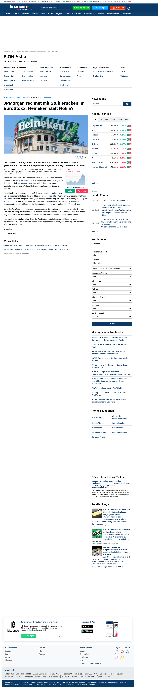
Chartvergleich (28, 76)
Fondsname (97, 232)
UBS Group (96, 139)
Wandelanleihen (119, 412)
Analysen (43, 76)
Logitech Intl (97, 125)
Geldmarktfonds (99, 421)
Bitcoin (95, 1)
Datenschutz (84, 643)
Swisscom (96, 144)
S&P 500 (88, 663)
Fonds (35, 14)
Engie (57, 180)
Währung (95, 278)
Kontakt (8, 640)
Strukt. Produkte (73, 14)
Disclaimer (84, 646)
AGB (81, 649)
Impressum (84, 640)
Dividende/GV (66, 80)
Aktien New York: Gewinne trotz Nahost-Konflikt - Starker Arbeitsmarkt (109, 341)
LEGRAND (28, 183)
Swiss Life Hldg (98, 162)
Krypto (59, 14)
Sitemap (8, 649)
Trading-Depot (99, 76)
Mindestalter (97, 270)
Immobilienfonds (119, 421)
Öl (122, 1)
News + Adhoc (46, 71)
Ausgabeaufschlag (99, 262)
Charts (69, 187)
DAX (42, 1)
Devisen (100, 14)
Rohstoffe (89, 14)
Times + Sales (9, 76)
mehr (95, 172)
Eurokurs (18, 665)
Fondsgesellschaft (99, 240)
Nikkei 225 (79, 663)
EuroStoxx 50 (49, 196)
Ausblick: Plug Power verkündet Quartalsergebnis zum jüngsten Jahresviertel (111, 361)
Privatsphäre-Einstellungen (90, 652)
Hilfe (40, 640)
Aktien (7, 14)
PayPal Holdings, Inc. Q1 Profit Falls (107, 377)
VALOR (6, 61)
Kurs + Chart (9, 71)
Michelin (42, 178)
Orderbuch (8, 85)
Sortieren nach (98, 302)
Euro (55, 1)
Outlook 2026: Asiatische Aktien (114, 189)
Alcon (94, 158)
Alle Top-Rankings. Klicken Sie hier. (107, 555)
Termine (80, 71)
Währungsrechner (87, 665)
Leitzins (107, 665)
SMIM (28, 663)
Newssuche (99, 98)
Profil (79, 76)
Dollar (110, 1)
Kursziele (43, 80)
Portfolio (124, 71)
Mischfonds (97, 406)
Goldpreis (103, 663)
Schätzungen (65, 76)
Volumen (95, 294)
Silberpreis (29, 665)
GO (127, 104)
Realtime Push (28, 80)
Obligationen (113, 14)
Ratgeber (127, 14)
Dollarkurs (9, 665)
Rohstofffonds (98, 412)
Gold (83, 1)
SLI (22, 663)
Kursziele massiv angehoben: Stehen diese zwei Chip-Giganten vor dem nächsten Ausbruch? (110, 370)
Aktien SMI (9, 663)
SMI (5, 1)
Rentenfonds (117, 416)
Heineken (59, 169)
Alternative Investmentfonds (119, 406)
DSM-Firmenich (22, 180)
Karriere (8, 643)
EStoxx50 (69, 1)
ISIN (21, 61)
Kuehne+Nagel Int (99, 167)
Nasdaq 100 (67, 663)
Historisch (8, 90)
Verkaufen (82, 191)
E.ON (67, 169)
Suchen (112, 312)
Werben (42, 643)
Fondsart (95, 248)
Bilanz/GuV (64, 71)
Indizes (25, 14)
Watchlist (124, 76)
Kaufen (70, 191)
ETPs (50, 14)
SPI (18, 1)
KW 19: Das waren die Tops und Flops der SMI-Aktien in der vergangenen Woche (109, 327)
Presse (8, 646)
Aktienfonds (97, 416)
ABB (93, 130)
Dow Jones (56, 663)
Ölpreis (99, 665)
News (16, 14)
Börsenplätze (9, 80)
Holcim (95, 135)
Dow (30, 1)
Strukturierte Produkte (103, 71)
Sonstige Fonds (98, 426)
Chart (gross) (27, 71)
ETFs (43, 14)
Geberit (95, 153)
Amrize (95, 148)
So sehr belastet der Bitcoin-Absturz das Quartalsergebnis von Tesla (109, 389)
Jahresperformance (100, 286)
